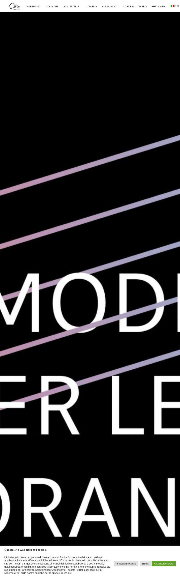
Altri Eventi (105, 5)
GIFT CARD (154, 5)
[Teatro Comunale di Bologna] (12, 5)
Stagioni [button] (48, 5)
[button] (24, 180)
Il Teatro (86, 5)
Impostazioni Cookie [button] (126, 563)
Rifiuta (145, 563)
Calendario (28, 5)
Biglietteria (67, 5)
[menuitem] (29, 5)
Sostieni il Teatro (130, 5)
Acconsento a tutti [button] (163, 563)
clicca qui (66, 573)
